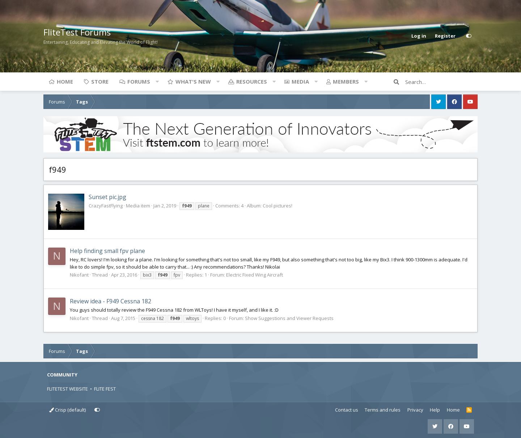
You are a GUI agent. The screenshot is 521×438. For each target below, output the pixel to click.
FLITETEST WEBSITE (67, 389)
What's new (193, 81)
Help (435, 410)
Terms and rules (383, 410)
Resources (251, 81)
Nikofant (79, 274)
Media (300, 81)
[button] (157, 81)
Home (65, 81)
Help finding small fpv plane (107, 251)
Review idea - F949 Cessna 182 (110, 301)
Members (346, 81)
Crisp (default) (67, 410)
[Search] (441, 82)
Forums (138, 81)
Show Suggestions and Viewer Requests (289, 318)
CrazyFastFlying (106, 205)
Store (100, 81)
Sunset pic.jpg (107, 197)
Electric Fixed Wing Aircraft (254, 274)
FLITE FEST (105, 389)
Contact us (346, 410)
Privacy (415, 410)
